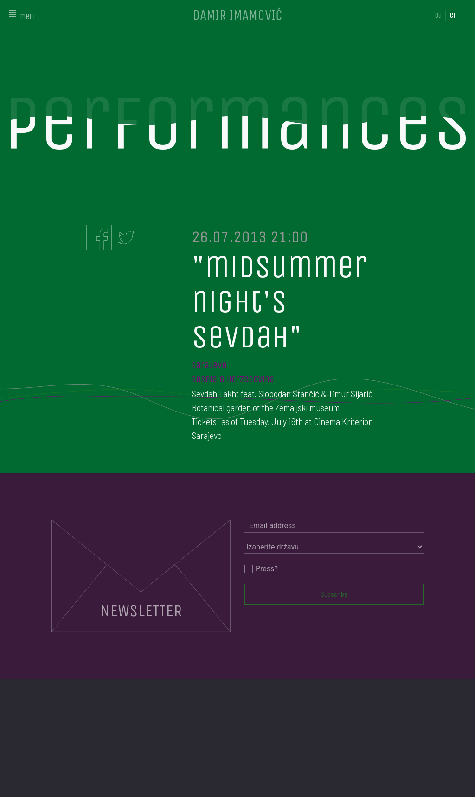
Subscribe (334, 594)
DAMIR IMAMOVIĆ (237, 15)
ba (438, 15)
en (453, 15)
